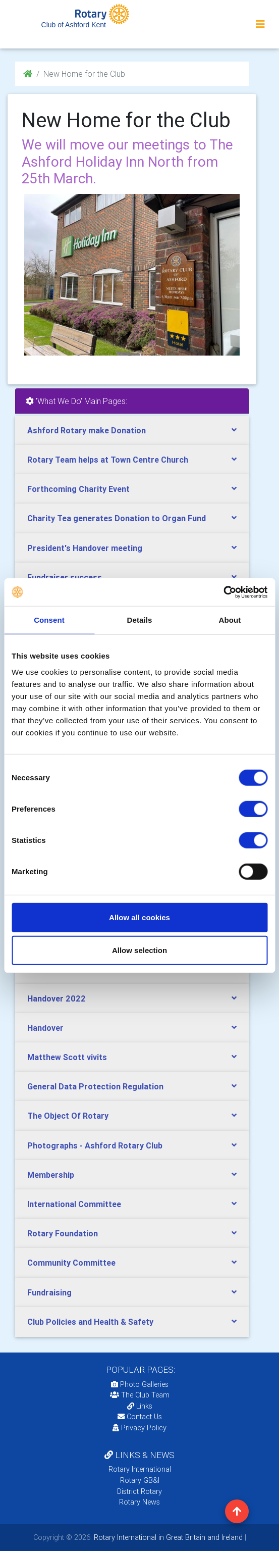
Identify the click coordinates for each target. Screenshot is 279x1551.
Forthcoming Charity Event (78, 489)
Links (139, 1406)
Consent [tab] (49, 620)
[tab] (132, 430)
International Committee (74, 1204)
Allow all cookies (139, 917)
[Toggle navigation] (260, 24)
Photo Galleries (140, 1384)
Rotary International (139, 1469)
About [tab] (230, 620)
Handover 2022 (56, 998)
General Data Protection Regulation (95, 1086)
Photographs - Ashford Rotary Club (94, 1145)
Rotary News (139, 1502)
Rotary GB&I (139, 1480)
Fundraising (49, 1292)
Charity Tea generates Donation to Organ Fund (116, 518)
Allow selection (139, 950)
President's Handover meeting (84, 548)
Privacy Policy (139, 1427)
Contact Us (140, 1416)
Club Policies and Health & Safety (90, 1322)
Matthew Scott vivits (67, 1057)
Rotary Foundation (62, 1233)
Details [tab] (139, 620)
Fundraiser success (64, 577)
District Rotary (139, 1491)
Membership (50, 1175)
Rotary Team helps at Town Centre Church (107, 460)
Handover (45, 1028)
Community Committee (71, 1263)
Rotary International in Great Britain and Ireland (167, 1537)
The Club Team (140, 1394)
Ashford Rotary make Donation (86, 430)
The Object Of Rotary (67, 1116)
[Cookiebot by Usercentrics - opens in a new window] (223, 591)
